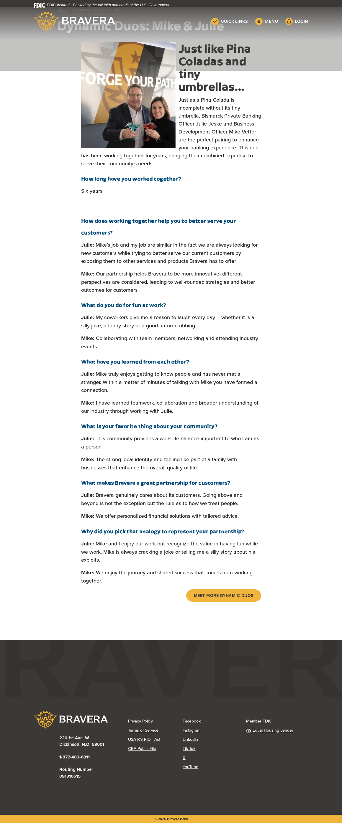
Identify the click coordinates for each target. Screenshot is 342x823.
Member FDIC (259, 721)
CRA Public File (142, 748)
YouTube (190, 767)
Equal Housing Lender (269, 730)
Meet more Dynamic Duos (223, 595)
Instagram (191, 730)
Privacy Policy (140, 721)
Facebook (192, 721)
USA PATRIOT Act (144, 739)
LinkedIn (190, 739)
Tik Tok (189, 748)
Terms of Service (143, 730)
